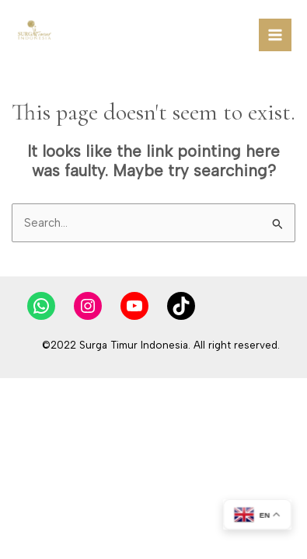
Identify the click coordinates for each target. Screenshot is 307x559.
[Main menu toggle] (275, 35)
